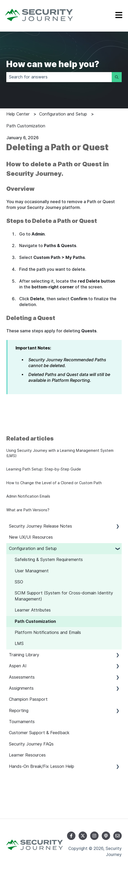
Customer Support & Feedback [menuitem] (39, 732)
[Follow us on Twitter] (83, 836)
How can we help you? (52, 64)
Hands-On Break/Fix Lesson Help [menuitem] (41, 766)
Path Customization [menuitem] (35, 621)
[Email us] (117, 836)
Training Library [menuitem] (24, 654)
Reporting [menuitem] (18, 710)
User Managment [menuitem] (32, 570)
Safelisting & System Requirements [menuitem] (49, 559)
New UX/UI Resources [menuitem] (31, 537)
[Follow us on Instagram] (94, 836)
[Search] (117, 77)
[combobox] (59, 77)
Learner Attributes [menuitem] (33, 610)
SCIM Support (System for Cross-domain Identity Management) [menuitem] (64, 595)
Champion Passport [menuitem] (28, 699)
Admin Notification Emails (28, 496)
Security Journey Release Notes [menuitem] (40, 526)
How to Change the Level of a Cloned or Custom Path (54, 483)
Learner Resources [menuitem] (27, 755)
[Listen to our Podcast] (106, 836)
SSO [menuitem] (19, 581)
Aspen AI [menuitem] (18, 665)
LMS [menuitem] (19, 643)
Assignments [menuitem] (21, 688)
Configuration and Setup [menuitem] (33, 548)
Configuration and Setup (63, 114)
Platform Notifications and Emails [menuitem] (48, 632)
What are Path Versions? (27, 510)
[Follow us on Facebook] (71, 836)
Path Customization (25, 125)
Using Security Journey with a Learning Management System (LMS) (60, 453)
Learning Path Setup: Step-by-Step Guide (43, 469)
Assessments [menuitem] (22, 677)
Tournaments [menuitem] (22, 721)
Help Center (18, 114)
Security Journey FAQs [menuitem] (31, 744)
